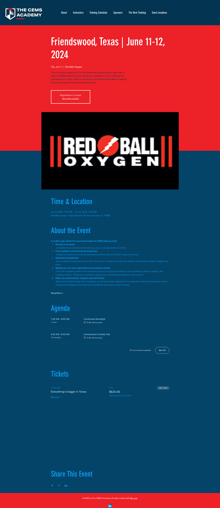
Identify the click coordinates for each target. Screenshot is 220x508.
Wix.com (134, 498)
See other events (70, 98)
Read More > (57, 293)
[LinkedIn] (110, 506)
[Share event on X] (59, 485)
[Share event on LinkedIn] (66, 485)
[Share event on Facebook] (52, 485)
